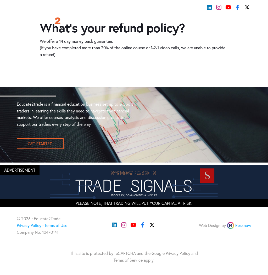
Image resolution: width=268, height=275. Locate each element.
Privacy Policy (29, 225)
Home (118, 22)
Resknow (243, 225)
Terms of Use (55, 225)
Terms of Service (128, 260)
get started (40, 143)
